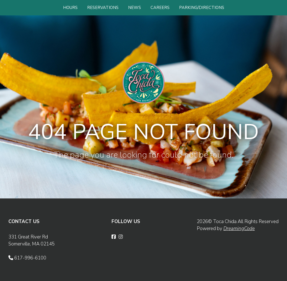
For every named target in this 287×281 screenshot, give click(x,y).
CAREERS (160, 7)
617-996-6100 (27, 258)
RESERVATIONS (103, 7)
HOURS (70, 7)
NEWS (134, 7)
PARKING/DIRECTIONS (201, 7)
